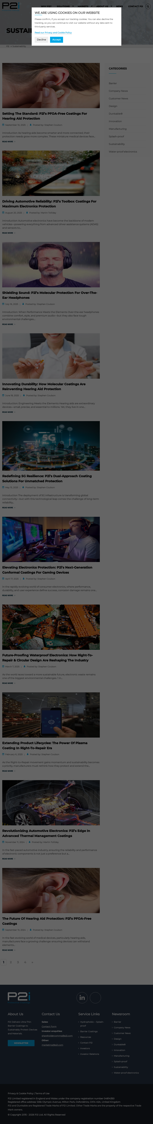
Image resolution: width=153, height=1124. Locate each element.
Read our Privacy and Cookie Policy (53, 32)
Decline (41, 39)
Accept (56, 39)
